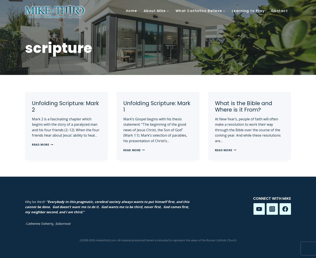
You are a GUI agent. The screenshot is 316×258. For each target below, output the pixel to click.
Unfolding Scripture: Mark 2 (65, 106)
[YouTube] (259, 209)
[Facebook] (285, 209)
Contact (279, 11)
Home (131, 11)
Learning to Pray (248, 11)
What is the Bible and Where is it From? (243, 106)
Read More (42, 144)
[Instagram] (272, 209)
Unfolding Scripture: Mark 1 (156, 106)
